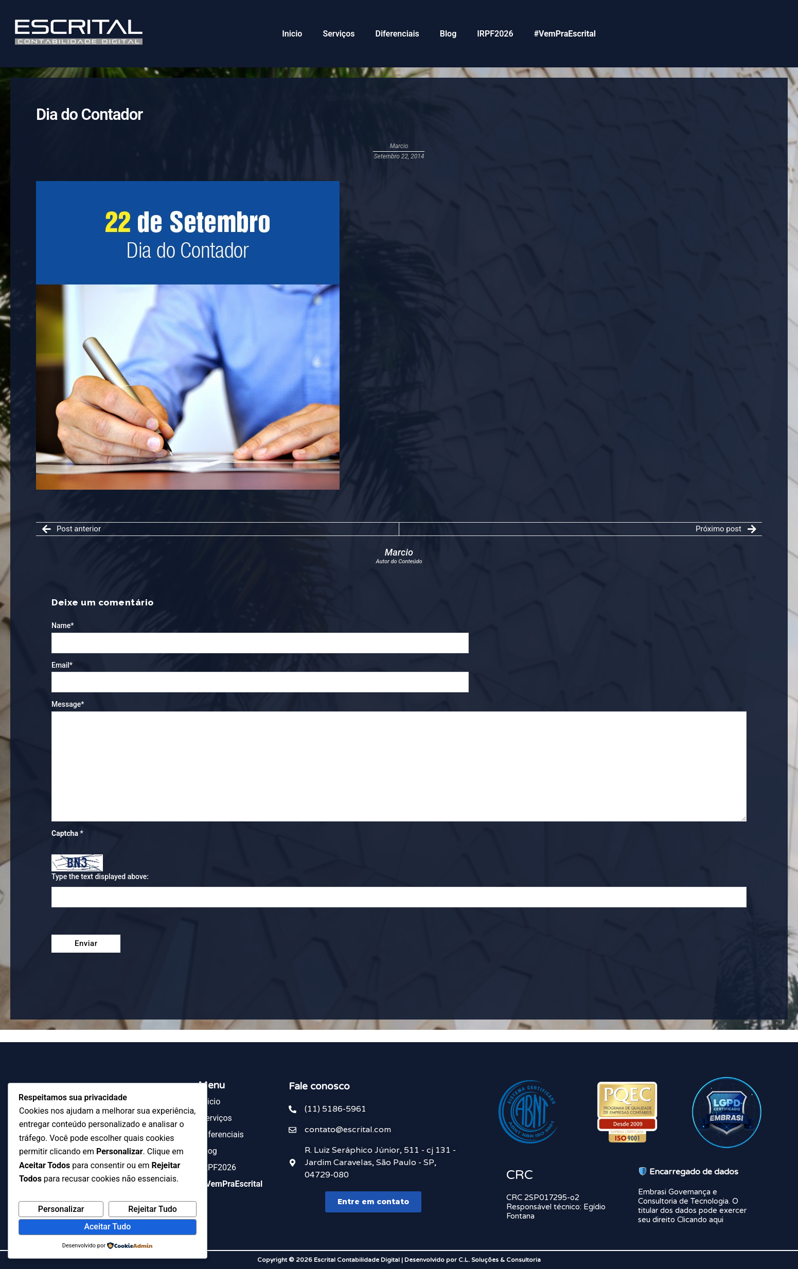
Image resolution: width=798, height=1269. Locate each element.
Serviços (338, 34)
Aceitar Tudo (107, 1226)
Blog (448, 34)
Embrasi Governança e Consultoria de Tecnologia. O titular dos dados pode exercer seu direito (692, 1205)
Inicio (292, 34)
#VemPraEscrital (565, 34)
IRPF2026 (495, 34)
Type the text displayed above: (100, 876)
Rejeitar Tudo (152, 1209)
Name (62, 625)
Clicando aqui (700, 1219)
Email (62, 665)
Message (67, 704)
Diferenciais (397, 34)
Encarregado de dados (688, 1172)
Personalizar (61, 1209)
